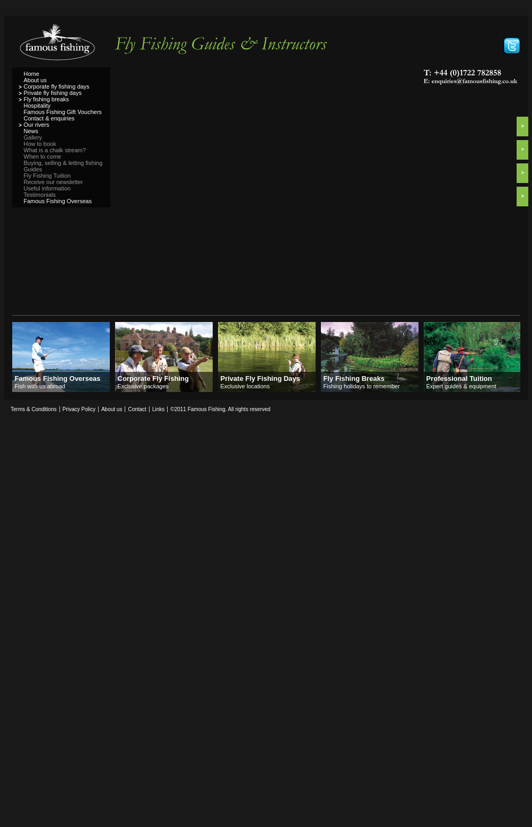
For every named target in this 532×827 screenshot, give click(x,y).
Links (158, 409)
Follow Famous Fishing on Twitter (511, 45)
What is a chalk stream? (55, 150)
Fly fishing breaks (46, 99)
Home (31, 74)
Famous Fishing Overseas (58, 201)
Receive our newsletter (53, 182)
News (31, 131)
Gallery (33, 137)
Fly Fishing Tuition (47, 175)
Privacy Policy (79, 409)
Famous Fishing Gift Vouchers (63, 112)
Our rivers (36, 124)
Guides (33, 169)
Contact (137, 409)
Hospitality (37, 105)
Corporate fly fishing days (57, 86)
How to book (40, 144)
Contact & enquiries (49, 118)
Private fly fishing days (53, 93)
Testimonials (40, 194)
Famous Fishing (61, 45)
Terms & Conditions (34, 409)
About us (35, 80)
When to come (43, 156)
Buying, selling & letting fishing (63, 163)
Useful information (47, 188)
